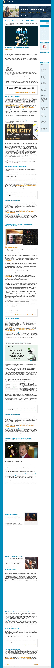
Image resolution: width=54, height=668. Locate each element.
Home (23, 1)
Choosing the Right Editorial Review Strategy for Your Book (44, 29)
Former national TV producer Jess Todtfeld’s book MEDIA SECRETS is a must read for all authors (21, 21)
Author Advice (12, 23)
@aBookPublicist (29, 658)
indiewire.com (32, 614)
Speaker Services (43, 121)
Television (12, 24)
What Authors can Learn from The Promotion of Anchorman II (18, 438)
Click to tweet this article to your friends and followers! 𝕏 (25, 92)
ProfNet (6, 122)
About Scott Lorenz (27, 1)
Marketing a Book (43, 111)
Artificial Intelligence (44, 65)
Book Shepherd (43, 85)
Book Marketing (33, 1)
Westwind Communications (9, 49)
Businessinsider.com (8, 276)
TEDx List (42, 124)
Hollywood (42, 102)
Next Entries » (36, 664)
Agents (42, 64)
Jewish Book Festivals (44, 106)
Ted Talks (42, 123)
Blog (15, 439)
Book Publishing (31, 121)
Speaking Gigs (43, 122)
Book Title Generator (44, 88)
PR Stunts (42, 114)
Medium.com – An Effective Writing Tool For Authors (16, 342)
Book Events (42, 76)
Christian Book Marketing (44, 94)
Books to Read (32, 23)
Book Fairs (42, 77)
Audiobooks (42, 66)
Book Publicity (27, 121)
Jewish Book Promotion (44, 107)
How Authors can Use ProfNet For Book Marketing (16, 120)
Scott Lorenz (8, 23)
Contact (47, 1)
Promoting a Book (10, 122)
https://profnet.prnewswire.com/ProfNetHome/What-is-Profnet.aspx (26, 185)
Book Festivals (43, 78)
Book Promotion (27, 23)
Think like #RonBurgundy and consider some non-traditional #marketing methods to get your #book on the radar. (21, 641)
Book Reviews (43, 84)
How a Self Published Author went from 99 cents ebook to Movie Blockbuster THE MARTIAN (19, 225)
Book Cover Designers (44, 75)
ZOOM (42, 130)
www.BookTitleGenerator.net (15, 660)
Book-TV (42, 89)
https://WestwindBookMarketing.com (24, 657)
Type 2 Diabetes (21, 180)
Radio (6, 24)
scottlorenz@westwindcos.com (9, 658)
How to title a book (43, 103)
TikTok (42, 127)
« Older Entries (7, 664)
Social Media (9, 24)
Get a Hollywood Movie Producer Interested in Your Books (44, 99)
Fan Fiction (42, 97)
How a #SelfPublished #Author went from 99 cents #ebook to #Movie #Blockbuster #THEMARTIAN (20, 311)
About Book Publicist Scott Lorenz (12, 96)
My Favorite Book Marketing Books (40, 1)
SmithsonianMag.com (8, 260)
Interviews (35, 23)
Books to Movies (43, 90)
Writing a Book (43, 129)
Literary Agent (43, 110)
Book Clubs (42, 72)
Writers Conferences (44, 128)
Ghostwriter (42, 101)
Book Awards (43, 71)
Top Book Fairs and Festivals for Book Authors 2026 (43, 34)
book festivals (17, 566)
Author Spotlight (17, 23)
